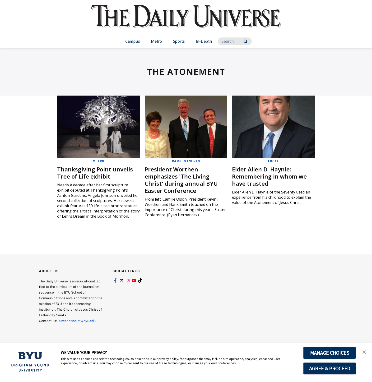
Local (273, 161)
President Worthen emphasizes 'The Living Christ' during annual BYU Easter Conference (181, 179)
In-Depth (204, 41)
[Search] (235, 41)
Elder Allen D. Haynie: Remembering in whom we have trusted (269, 176)
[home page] (186, 21)
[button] (364, 351)
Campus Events (186, 161)
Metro (156, 41)
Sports (179, 41)
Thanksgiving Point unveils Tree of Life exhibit (95, 172)
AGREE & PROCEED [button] (329, 368)
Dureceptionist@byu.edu (76, 321)
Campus (132, 41)
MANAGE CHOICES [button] (329, 353)
